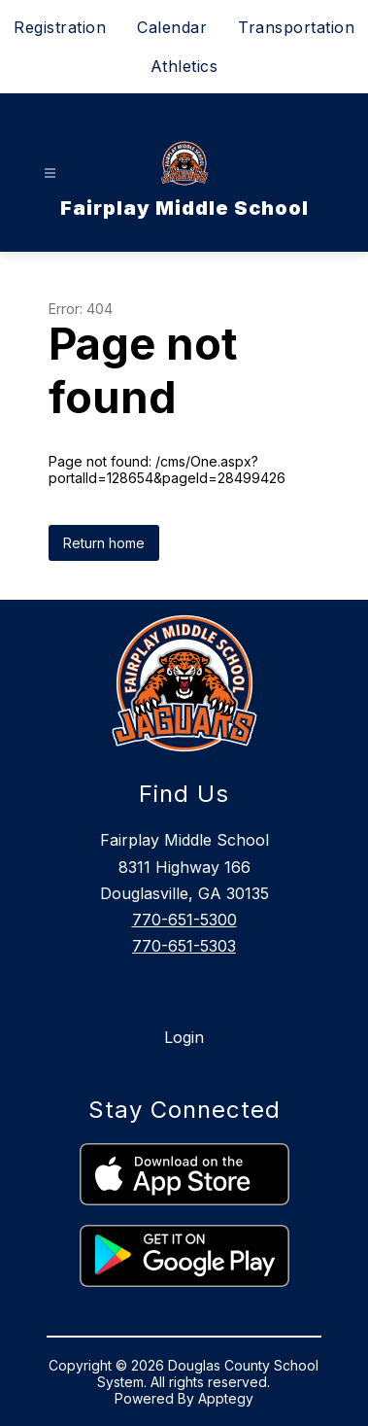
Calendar (172, 27)
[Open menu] (50, 173)
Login (184, 1037)
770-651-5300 (184, 919)
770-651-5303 (184, 946)
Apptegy (225, 1398)
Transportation (296, 27)
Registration (60, 27)
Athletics (184, 66)
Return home (104, 543)
